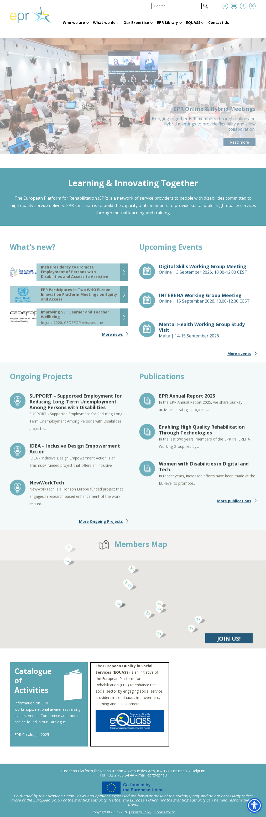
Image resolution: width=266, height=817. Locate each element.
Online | (208, 271)
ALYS (253, 812)
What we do (104, 22)
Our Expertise (136, 22)
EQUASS (193, 22)
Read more (239, 142)
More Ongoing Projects (101, 523)
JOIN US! (229, 640)
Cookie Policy (165, 812)
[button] (149, 616)
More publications (234, 503)
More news (112, 336)
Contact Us (218, 22)
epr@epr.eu (157, 775)
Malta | (208, 332)
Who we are (74, 22)
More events (239, 355)
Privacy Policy (141, 812)
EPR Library (167, 22)
